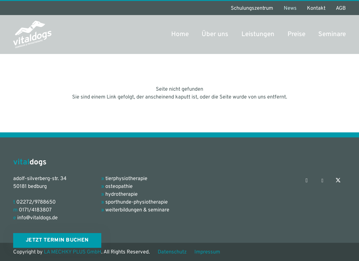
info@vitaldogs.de (37, 218)
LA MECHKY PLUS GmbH (72, 252)
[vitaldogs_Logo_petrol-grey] (32, 34)
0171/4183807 (35, 210)
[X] (338, 180)
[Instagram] (306, 180)
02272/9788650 (36, 202)
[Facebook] (322, 180)
